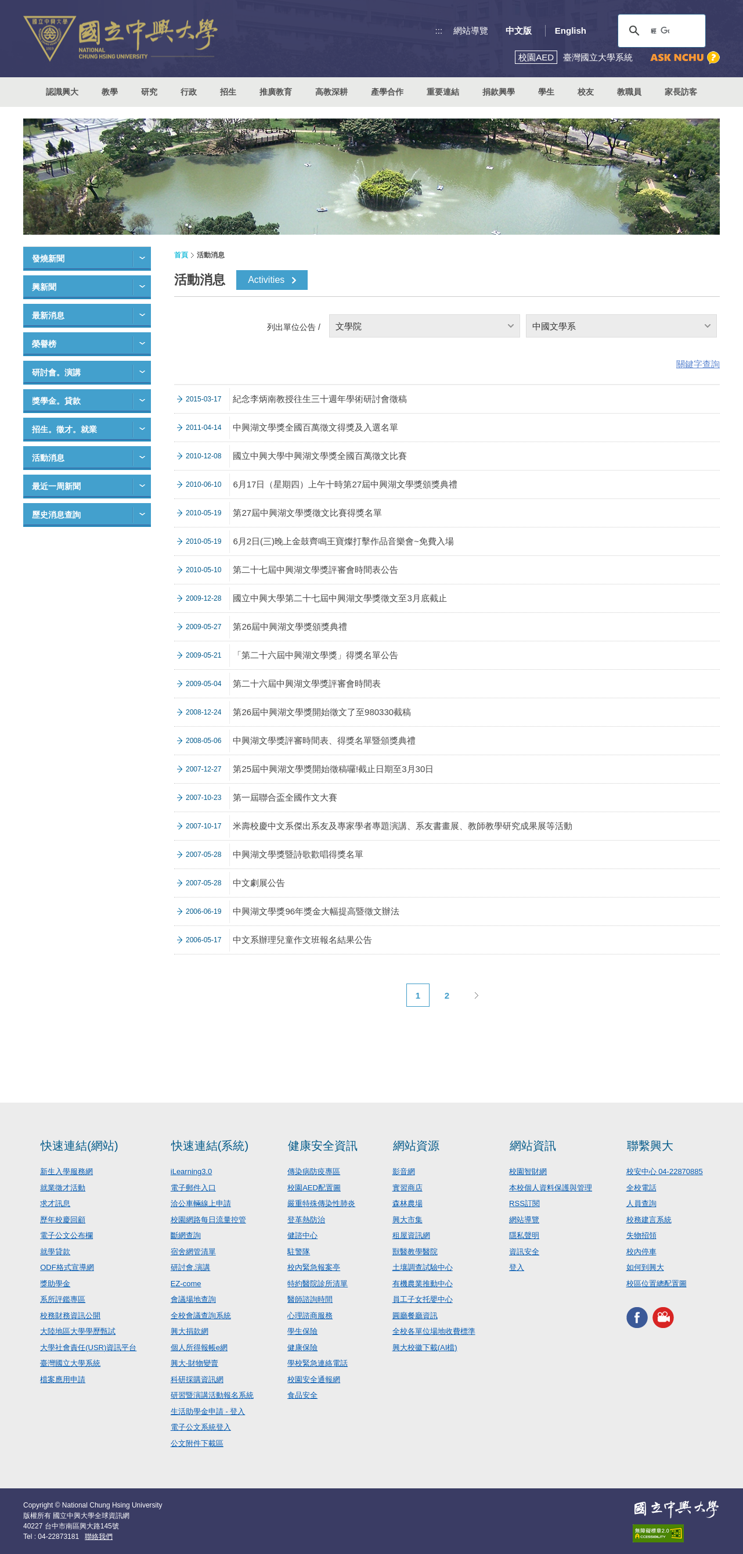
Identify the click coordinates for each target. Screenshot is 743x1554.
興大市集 (407, 1219)
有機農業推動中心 (422, 1283)
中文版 (519, 30)
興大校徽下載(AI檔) (424, 1347)
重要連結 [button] (443, 91)
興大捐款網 (189, 1331)
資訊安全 (524, 1251)
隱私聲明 (524, 1235)
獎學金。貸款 (56, 400)
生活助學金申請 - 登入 (208, 1411)
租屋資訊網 (411, 1235)
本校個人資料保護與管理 (550, 1187)
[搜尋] (660, 31)
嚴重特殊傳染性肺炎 (321, 1203)
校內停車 (641, 1251)
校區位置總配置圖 (656, 1283)
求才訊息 (55, 1203)
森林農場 (407, 1203)
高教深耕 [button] (331, 91)
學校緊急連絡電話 (317, 1363)
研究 (149, 91)
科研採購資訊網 (197, 1379)
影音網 (403, 1171)
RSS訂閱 (524, 1203)
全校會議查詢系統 (201, 1315)
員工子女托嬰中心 (422, 1299)
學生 (546, 91)
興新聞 (44, 287)
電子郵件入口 (193, 1187)
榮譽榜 (44, 344)
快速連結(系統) (209, 1145)
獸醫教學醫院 (415, 1251)
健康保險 (302, 1347)
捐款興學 (498, 91)
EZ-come (186, 1283)
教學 (110, 91)
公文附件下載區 (197, 1443)
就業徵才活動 (62, 1187)
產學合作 (387, 91)
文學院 (349, 326)
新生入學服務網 (66, 1171)
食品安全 (302, 1395)
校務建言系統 (649, 1219)
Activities (266, 280)
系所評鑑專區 (62, 1299)
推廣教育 (275, 91)
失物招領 (641, 1235)
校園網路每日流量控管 (208, 1219)
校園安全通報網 (313, 1379)
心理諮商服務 (310, 1315)
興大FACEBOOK (637, 1317)
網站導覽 (470, 30)
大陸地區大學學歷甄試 (78, 1331)
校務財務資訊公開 (70, 1315)
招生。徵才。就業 (64, 429)
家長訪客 (681, 91)
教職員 (629, 91)
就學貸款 (55, 1251)
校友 (586, 91)
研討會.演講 (191, 1267)
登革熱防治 (306, 1219)
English (570, 30)
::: (439, 30)
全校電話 (641, 1187)
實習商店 (407, 1187)
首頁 (181, 255)
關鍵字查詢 (698, 364)
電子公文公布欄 (66, 1235)
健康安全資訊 (323, 1145)
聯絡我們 (99, 1537)
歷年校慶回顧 (62, 1219)
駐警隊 (298, 1251)
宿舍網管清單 (193, 1251)
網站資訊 (533, 1145)
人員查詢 (641, 1203)
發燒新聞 (48, 258)
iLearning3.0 (191, 1171)
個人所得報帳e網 (199, 1347)
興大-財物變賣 (194, 1363)
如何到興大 (645, 1267)
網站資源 (416, 1145)
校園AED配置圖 (314, 1187)
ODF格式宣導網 (66, 1267)
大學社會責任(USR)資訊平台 (88, 1347)
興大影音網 (663, 1317)
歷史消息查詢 (56, 514)
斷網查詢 (186, 1235)
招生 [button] (228, 91)
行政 (189, 91)
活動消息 (48, 457)
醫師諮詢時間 (310, 1299)
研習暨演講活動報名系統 (212, 1395)
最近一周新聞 (56, 486)
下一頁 (476, 995)
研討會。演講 (56, 372)
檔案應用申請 (62, 1379)
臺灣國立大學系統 (70, 1363)
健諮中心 (302, 1235)
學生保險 (302, 1331)
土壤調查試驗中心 (422, 1267)
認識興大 (62, 91)
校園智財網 (528, 1171)
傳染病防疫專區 (313, 1171)
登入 (516, 1267)
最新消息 (48, 315)
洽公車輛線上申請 (201, 1203)
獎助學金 (55, 1283)
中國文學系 (554, 326)
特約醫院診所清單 (317, 1283)
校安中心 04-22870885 (664, 1171)
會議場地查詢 (193, 1299)
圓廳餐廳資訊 (415, 1315)
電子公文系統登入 (201, 1427)
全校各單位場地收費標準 (433, 1331)
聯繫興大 (650, 1145)
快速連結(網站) (79, 1145)
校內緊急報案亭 (313, 1267)
